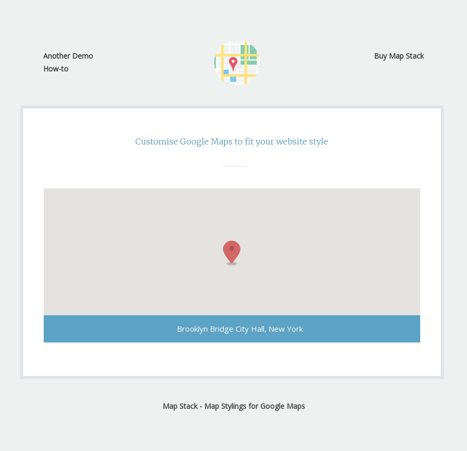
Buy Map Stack (399, 56)
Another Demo (68, 56)
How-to (55, 69)
